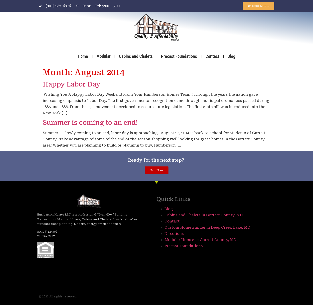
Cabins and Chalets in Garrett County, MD (203, 215)
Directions (174, 233)
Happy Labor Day (71, 84)
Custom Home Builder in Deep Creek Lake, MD (207, 227)
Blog (231, 56)
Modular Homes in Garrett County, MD (200, 240)
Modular (103, 56)
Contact (212, 56)
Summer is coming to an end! (90, 122)
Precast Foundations (179, 56)
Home (83, 56)
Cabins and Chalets (136, 56)
